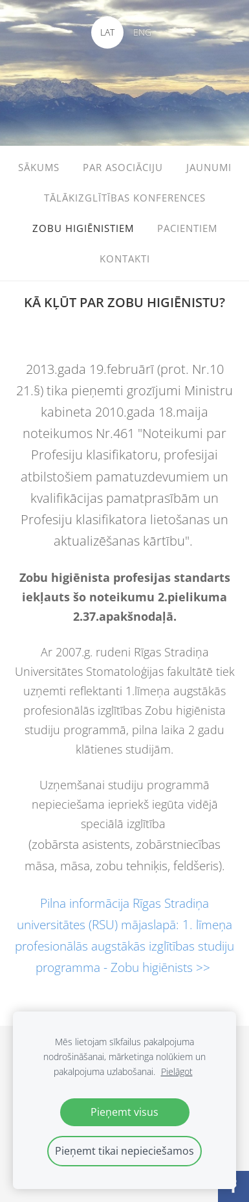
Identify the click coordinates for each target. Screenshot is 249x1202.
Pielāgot (177, 1071)
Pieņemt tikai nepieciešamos (124, 1151)
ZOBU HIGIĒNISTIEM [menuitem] (83, 228)
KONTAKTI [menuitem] (125, 258)
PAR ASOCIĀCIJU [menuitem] (123, 167)
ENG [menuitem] (142, 32)
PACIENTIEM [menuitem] (187, 228)
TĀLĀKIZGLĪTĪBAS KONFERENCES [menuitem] (125, 197)
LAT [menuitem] (107, 32)
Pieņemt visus (124, 1112)
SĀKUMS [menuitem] (39, 167)
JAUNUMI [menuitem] (209, 167)
